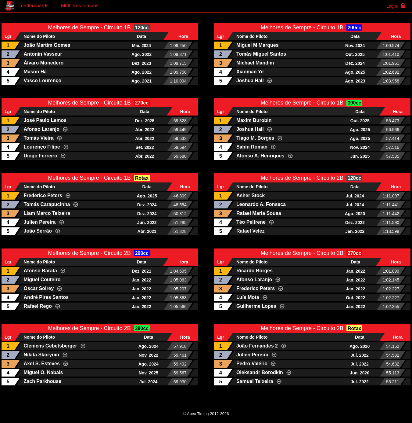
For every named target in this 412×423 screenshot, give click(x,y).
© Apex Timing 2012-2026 (206, 413)
